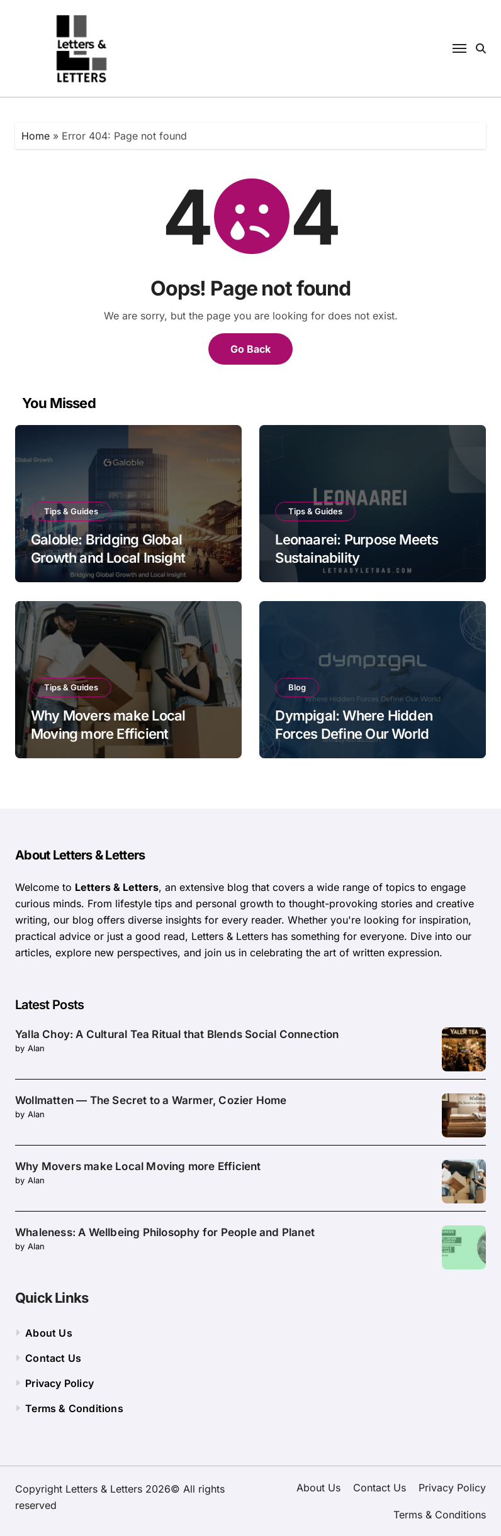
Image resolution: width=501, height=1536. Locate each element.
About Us (48, 1333)
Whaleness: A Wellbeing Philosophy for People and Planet (165, 1232)
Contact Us (53, 1358)
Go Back (250, 349)
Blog (297, 687)
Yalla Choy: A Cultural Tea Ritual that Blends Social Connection (177, 1034)
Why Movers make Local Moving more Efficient (138, 1166)
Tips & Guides (71, 511)
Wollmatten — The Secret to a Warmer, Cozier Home (151, 1100)
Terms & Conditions (74, 1408)
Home (35, 136)
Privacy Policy (59, 1383)
